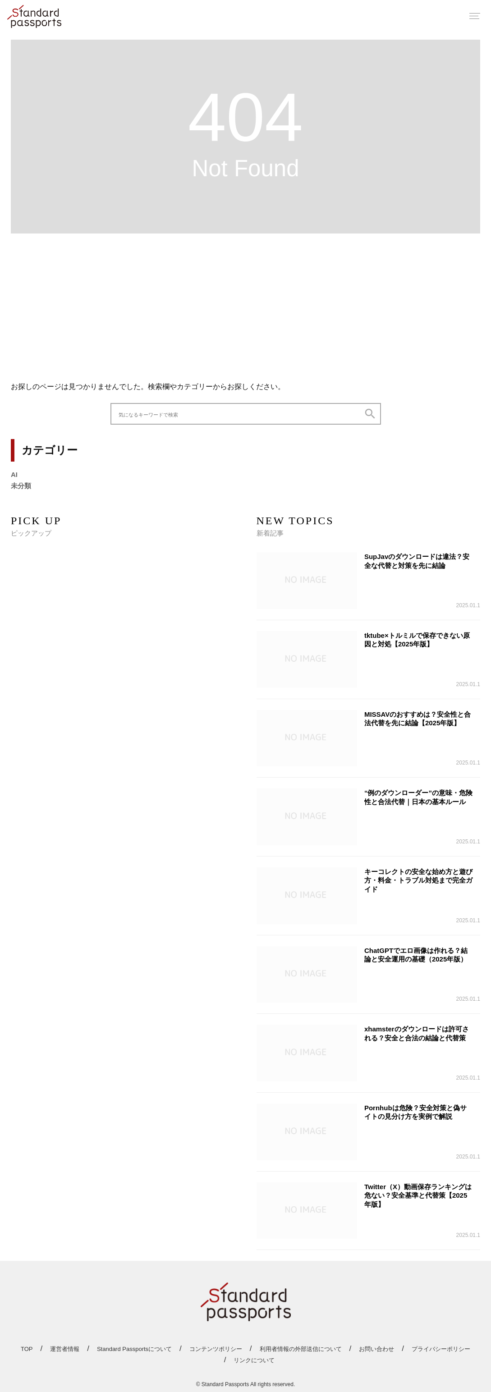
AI (14, 474)
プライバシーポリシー (441, 1349)
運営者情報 (64, 1349)
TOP (27, 1349)
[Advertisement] (245, 304)
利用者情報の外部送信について (301, 1349)
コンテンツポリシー (215, 1349)
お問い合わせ (376, 1349)
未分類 (21, 486)
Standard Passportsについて (134, 1349)
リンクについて (254, 1360)
